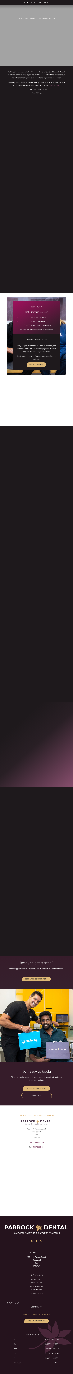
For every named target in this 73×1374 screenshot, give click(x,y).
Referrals (46, 1315)
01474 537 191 (53, 85)
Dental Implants (36, 1283)
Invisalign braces (36, 1279)
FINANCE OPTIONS (36, 365)
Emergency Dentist (36, 1293)
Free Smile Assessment (36, 1088)
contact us (35, 1315)
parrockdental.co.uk (36, 1142)
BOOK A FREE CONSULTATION (35, 979)
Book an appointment (36, 1321)
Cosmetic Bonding (36, 1286)
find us (26, 1315)
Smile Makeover (36, 1290)
